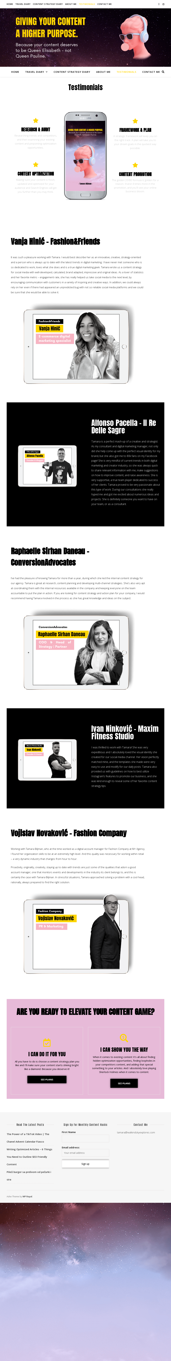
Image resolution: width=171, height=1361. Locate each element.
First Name (69, 1132)
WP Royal (27, 1196)
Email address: (85, 1151)
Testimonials (87, 4)
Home (10, 4)
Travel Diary (23, 4)
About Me (70, 4)
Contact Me (104, 4)
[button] (46, 1079)
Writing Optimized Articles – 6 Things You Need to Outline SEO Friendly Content (29, 1157)
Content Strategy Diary (48, 4)
